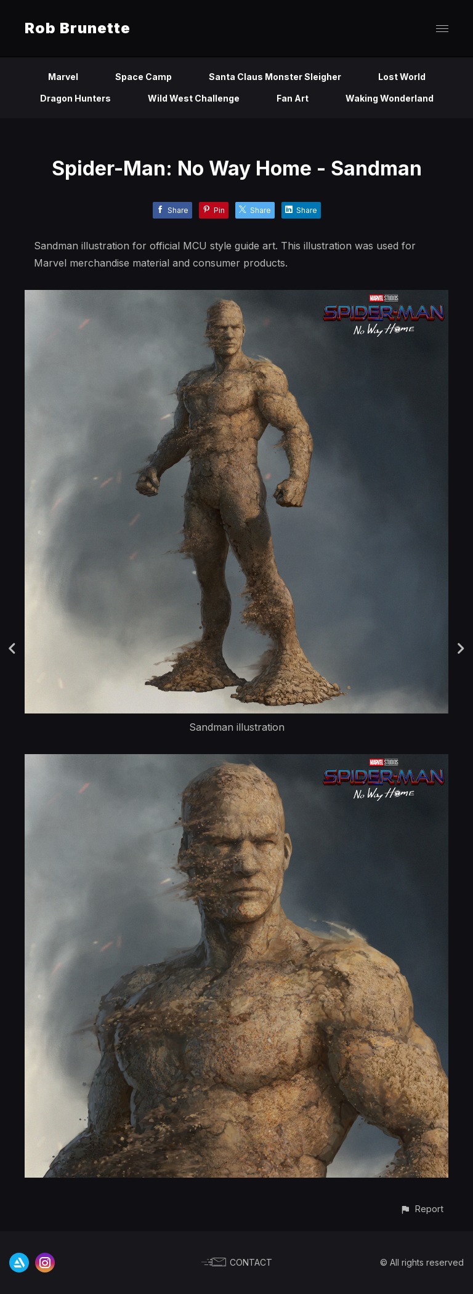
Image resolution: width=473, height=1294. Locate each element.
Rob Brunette (78, 28)
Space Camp (143, 76)
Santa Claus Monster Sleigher (275, 76)
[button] (421, 1208)
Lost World (402, 76)
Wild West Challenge (194, 98)
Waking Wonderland (390, 98)
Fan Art (293, 98)
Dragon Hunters (75, 98)
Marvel (63, 76)
